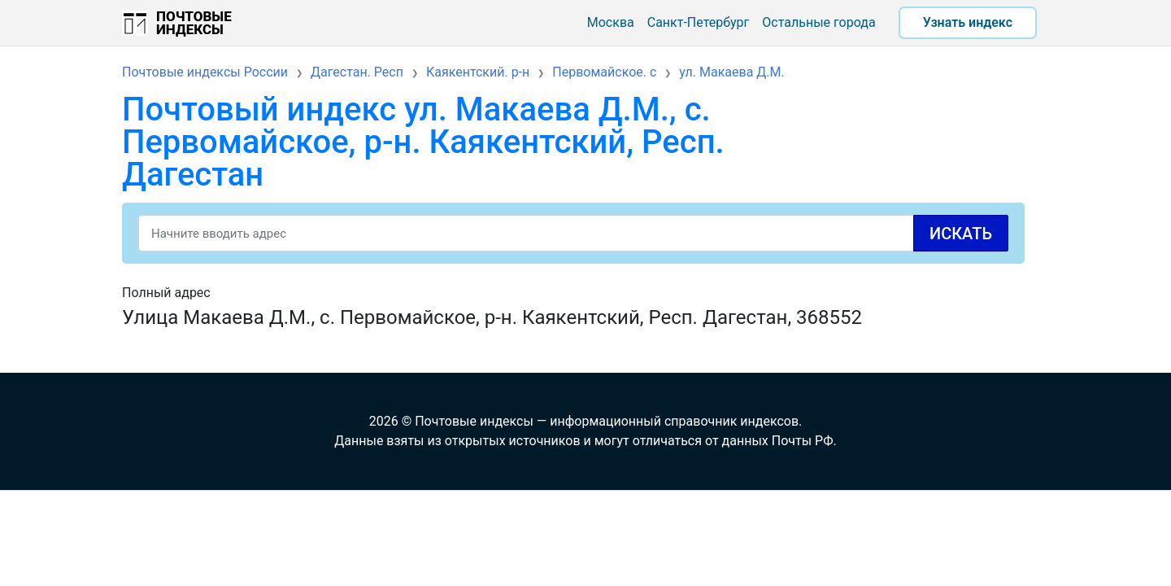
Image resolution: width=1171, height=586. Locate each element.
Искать (960, 233)
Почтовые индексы (194, 23)
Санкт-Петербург (698, 22)
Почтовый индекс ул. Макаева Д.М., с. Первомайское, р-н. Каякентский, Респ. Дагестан (423, 142)
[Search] (573, 233)
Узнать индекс (967, 22)
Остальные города (818, 22)
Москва (610, 22)
